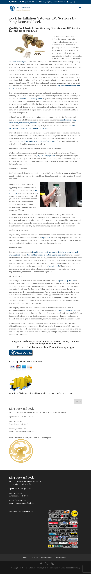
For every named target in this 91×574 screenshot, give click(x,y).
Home (25, 557)
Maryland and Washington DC (30, 98)
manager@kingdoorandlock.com (22, 431)
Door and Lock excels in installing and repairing (46, 255)
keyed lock (45, 237)
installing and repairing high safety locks (37, 141)
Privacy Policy (42, 568)
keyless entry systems (46, 156)
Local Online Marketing (70, 568)
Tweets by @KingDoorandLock (21, 511)
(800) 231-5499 (65, 347)
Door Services (46, 557)
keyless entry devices (66, 280)
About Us (34, 557)
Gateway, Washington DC (19, 61)
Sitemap (32, 568)
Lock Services (60, 557)
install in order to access (66, 310)
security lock (54, 266)
